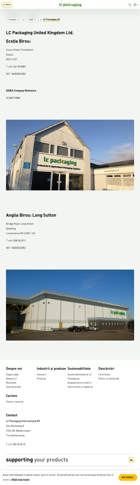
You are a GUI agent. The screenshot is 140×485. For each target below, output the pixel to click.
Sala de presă (13, 387)
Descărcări (106, 369)
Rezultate (11, 383)
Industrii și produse (51, 369)
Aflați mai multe (20, 480)
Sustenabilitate (79, 369)
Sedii (33, 20)
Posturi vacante (14, 402)
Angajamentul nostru (79, 383)
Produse (41, 378)
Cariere (11, 396)
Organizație (12, 374)
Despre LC (11, 378)
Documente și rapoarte (80, 387)
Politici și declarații (108, 378)
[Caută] (130, 4)
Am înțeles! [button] (127, 477)
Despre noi (14, 369)
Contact (15, 20)
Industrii (41, 374)
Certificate (104, 374)
